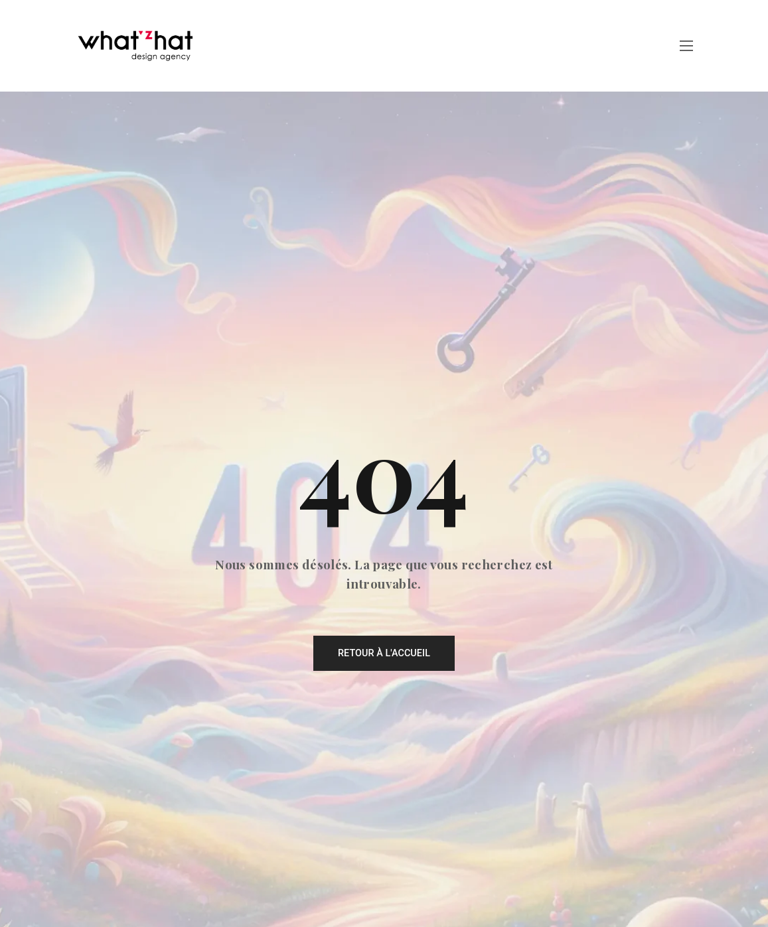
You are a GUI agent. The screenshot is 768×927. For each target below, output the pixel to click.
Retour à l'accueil (384, 653)
